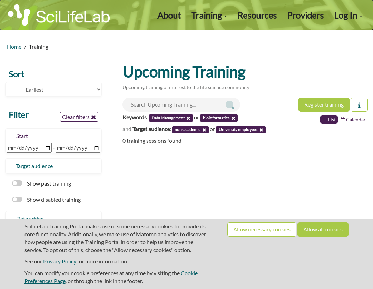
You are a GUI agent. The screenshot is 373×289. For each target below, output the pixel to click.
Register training (324, 104)
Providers (305, 15)
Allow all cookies (323, 229)
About (169, 15)
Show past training (41, 183)
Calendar (353, 119)
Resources (257, 15)
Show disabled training (46, 199)
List (329, 119)
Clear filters (79, 116)
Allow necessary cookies (262, 229)
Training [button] (209, 15)
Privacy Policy (59, 261)
